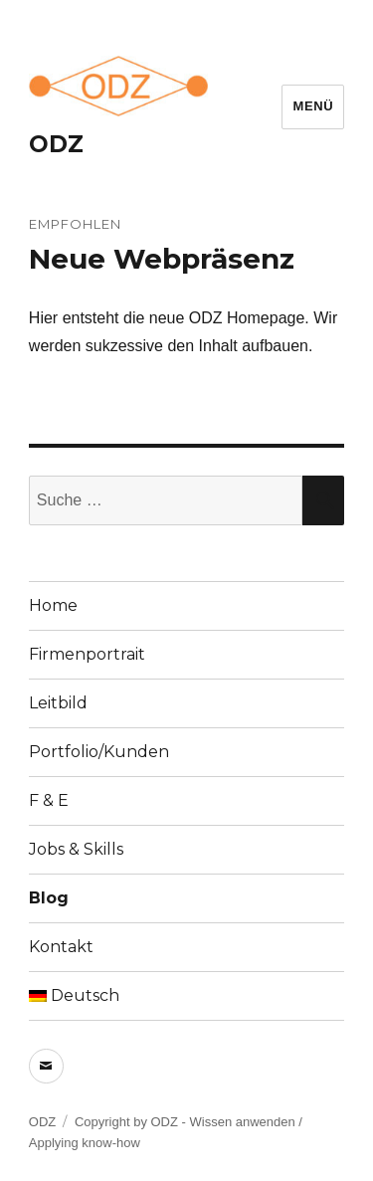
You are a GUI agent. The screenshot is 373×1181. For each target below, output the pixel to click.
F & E (49, 800)
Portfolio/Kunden (99, 751)
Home (53, 605)
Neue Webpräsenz (161, 259)
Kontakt (61, 946)
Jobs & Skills (76, 849)
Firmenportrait (87, 654)
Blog (49, 897)
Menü (312, 105)
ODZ (56, 144)
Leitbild (58, 702)
